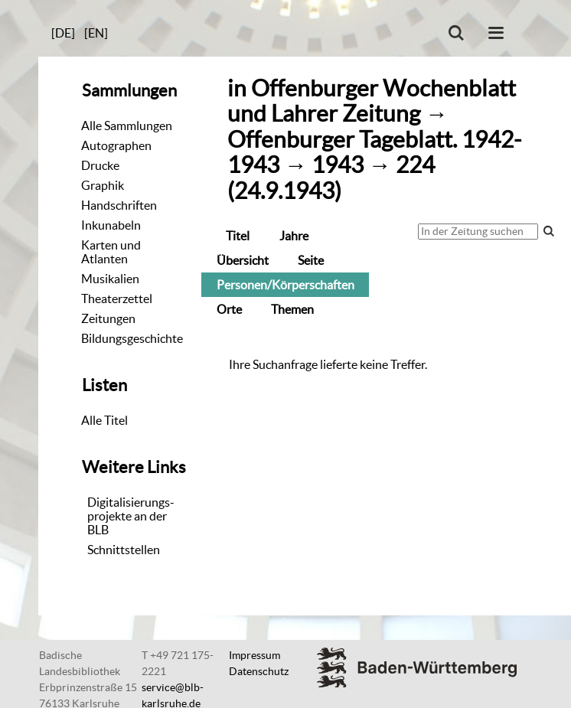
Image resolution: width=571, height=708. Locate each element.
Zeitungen (108, 318)
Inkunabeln (111, 225)
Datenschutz (259, 671)
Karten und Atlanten (111, 252)
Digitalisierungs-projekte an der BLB (131, 516)
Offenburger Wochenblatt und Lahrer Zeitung (371, 101)
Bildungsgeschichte (132, 338)
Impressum (254, 655)
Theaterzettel (116, 298)
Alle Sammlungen (126, 125)
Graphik (102, 185)
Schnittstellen (123, 549)
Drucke (100, 165)
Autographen (116, 145)
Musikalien (110, 278)
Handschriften (119, 205)
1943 (338, 165)
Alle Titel (104, 420)
